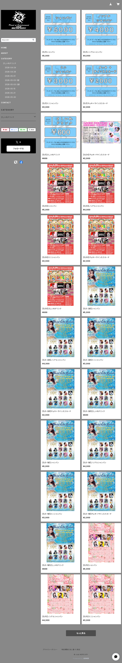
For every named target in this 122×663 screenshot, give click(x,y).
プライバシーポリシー (50, 649)
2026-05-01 (10, 76)
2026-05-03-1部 (12, 80)
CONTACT (6, 103)
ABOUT (4, 53)
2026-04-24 (10, 67)
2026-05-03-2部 (12, 84)
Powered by (81, 658)
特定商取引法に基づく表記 (70, 649)
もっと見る (80, 633)
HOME (4, 48)
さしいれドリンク (9, 63)
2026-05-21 (10, 93)
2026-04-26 (10, 72)
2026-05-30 (10, 97)
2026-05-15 (10, 89)
